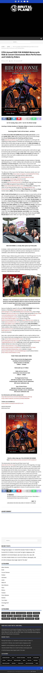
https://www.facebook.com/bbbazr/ (11, 347)
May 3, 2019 (5, 61)
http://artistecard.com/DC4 (14, 182)
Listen (3, 580)
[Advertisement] (22, 24)
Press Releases (5, 595)
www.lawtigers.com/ (7, 311)
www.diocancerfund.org (11, 140)
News (3, 587)
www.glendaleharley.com (18, 310)
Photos (3, 590)
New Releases (5, 585)
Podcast (3, 592)
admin (11, 61)
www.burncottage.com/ (12, 313)
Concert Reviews (6, 572)
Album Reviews (5, 567)
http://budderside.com (17, 180)
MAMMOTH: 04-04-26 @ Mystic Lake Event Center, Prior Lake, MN (18, 555)
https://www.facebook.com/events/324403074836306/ (15, 398)
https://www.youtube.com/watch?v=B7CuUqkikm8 (23, 460)
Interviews (4, 577)
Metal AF (4, 582)
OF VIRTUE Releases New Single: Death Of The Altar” (14, 560)
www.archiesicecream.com (12, 322)
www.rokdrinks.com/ (27, 320)
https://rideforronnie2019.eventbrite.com (12, 403)
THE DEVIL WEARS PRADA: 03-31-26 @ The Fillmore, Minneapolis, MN (19, 557)
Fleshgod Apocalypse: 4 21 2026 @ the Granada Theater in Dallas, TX (18, 550)
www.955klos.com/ (9, 323)
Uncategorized (5, 603)
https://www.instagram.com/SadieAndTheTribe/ (25, 174)
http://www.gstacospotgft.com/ (10, 340)
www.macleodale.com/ (26, 311)
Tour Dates (4, 600)
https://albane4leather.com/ (9, 345)
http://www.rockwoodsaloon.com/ (11, 352)
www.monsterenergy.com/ (9, 320)
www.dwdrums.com (7, 330)
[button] (41, 38)
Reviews (3, 597)
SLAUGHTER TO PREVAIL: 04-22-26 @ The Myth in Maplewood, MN (18, 552)
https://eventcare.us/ (7, 328)
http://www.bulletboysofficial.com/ (14, 185)
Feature (3, 575)
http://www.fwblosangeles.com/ (10, 318)
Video (3, 605)
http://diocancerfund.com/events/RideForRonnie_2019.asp (17, 396)
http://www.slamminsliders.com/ (14, 339)
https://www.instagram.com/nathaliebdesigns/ (14, 350)
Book (3, 570)
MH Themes (33, 671)
